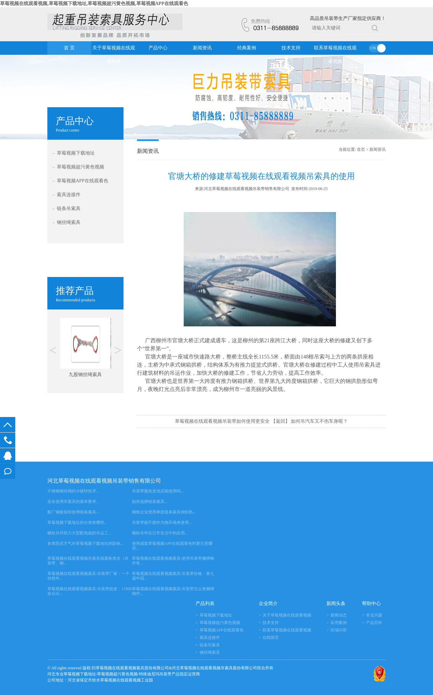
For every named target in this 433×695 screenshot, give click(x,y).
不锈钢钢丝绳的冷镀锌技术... (73, 491)
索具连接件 (69, 194)
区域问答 (339, 630)
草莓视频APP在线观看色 (82, 180)
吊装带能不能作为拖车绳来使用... (162, 522)
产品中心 (158, 47)
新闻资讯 (202, 47)
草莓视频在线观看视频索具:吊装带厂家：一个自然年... (88, 576)
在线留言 (7, 471)
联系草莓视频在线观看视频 (335, 50)
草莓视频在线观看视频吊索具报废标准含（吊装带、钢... (88, 560)
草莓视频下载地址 (76, 153)
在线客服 (7, 455)
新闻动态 (339, 615)
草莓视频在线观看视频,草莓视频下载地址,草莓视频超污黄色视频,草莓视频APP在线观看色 (94, 3)
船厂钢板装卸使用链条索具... (73, 512)
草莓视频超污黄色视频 (80, 166)
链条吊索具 (69, 208)
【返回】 (280, 421)
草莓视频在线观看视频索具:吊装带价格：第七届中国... (173, 576)
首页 (361, 149)
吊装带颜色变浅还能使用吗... (158, 491)
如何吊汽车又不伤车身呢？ (319, 421)
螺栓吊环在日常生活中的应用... (160, 533)
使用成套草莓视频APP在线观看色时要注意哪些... (172, 546)
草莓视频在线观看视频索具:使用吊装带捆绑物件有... (173, 560)
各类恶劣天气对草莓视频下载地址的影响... (85, 543)
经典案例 (246, 47)
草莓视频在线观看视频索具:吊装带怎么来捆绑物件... (173, 591)
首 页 (69, 47)
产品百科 (374, 622)
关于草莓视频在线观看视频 (113, 50)
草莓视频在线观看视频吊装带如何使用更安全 (222, 421)
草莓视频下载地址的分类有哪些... (77, 522)
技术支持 (290, 47)
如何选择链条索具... (149, 501)
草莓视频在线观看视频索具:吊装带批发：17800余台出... (89, 591)
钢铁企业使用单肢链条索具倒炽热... (164, 512)
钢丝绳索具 (69, 222)
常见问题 (374, 615)
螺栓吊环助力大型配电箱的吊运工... (79, 533)
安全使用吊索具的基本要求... (73, 501)
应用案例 (339, 622)
